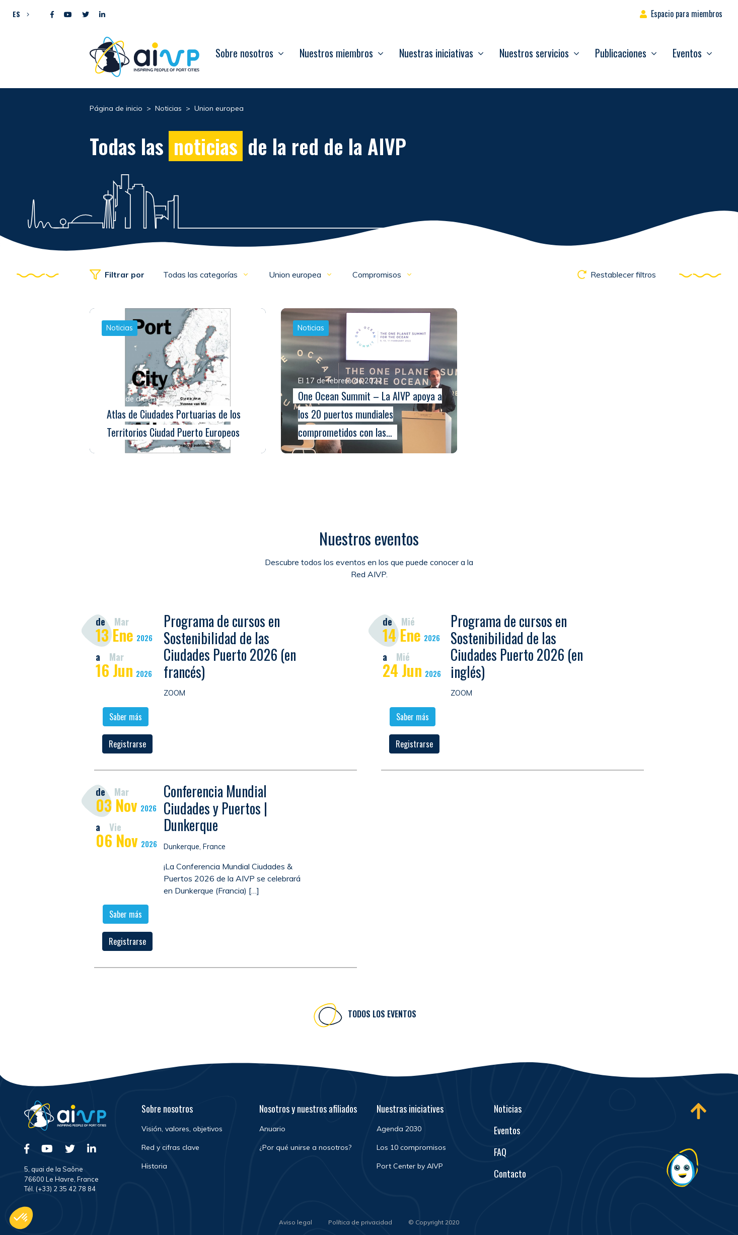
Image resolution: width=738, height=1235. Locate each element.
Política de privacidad (360, 1222)
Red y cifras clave (170, 1147)
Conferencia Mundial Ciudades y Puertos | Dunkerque (215, 809)
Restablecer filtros (616, 274)
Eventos (687, 52)
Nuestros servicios (534, 52)
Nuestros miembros (336, 52)
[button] (18, 13)
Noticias (508, 1108)
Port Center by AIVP (410, 1166)
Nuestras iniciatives (410, 1108)
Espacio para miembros (686, 14)
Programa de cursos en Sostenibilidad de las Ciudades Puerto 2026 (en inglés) (517, 647)
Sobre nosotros (244, 52)
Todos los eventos (382, 1015)
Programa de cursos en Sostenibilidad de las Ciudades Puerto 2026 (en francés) (230, 647)
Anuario (272, 1128)
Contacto (510, 1173)
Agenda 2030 (399, 1128)
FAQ (500, 1151)
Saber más (125, 718)
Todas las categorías (201, 274)
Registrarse (127, 745)
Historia (154, 1166)
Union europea (296, 274)
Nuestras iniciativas (436, 52)
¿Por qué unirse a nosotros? (305, 1147)
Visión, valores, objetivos (182, 1128)
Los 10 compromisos (411, 1147)
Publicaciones (620, 52)
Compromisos (377, 274)
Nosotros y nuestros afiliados (308, 1108)
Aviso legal (295, 1222)
